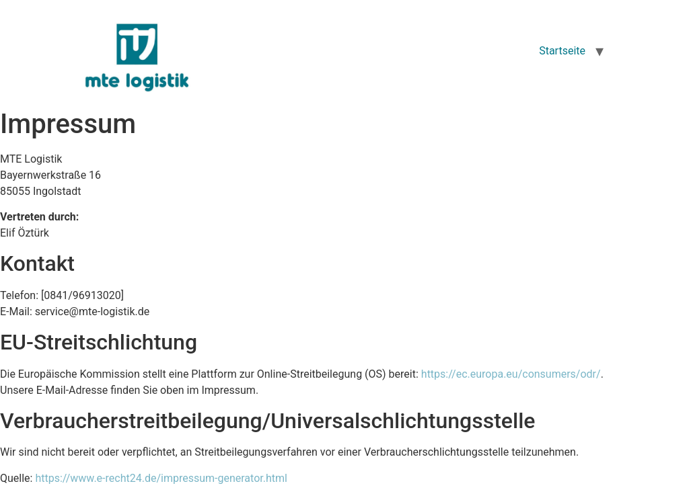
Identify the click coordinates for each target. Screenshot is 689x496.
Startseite (562, 50)
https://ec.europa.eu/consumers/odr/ (511, 374)
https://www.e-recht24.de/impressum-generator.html (161, 478)
